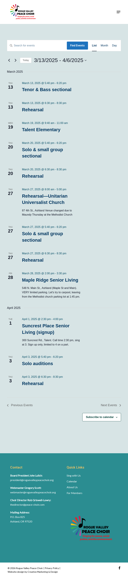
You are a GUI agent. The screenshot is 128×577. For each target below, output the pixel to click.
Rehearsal (33, 109)
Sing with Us (74, 475)
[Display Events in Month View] (104, 45)
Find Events (77, 45)
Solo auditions (37, 363)
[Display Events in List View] (94, 45)
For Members (74, 493)
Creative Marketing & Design (43, 571)
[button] (118, 12)
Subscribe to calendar (100, 417)
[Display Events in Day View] (114, 45)
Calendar (72, 481)
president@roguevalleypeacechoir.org (32, 480)
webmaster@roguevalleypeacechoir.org (33, 492)
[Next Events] (16, 60)
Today (26, 60)
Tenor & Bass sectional (47, 89)
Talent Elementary (41, 129)
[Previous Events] (9, 60)
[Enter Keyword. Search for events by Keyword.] (37, 45)
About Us (72, 487)
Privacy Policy (52, 568)
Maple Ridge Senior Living (50, 280)
